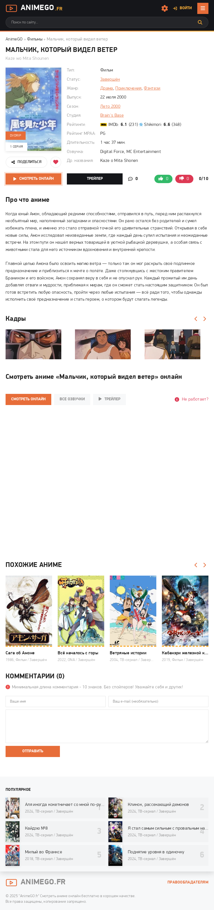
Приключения (128, 88)
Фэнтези (152, 88)
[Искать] (200, 22)
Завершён (110, 79)
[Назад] (196, 319)
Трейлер (95, 179)
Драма (106, 88)
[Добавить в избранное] (55, 162)
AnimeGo (34, 8)
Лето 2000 (110, 106)
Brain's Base (112, 115)
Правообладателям (187, 882)
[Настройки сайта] (164, 8)
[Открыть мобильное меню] (202, 8)
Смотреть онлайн (36, 179)
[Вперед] (204, 319)
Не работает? (195, 399)
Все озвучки (72, 399)
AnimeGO (14, 39)
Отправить (32, 751)
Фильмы (34, 39)
